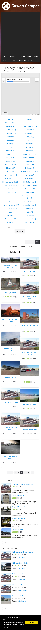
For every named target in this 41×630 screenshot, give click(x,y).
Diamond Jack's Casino (10, 402)
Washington (23, 557)
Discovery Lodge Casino (29, 430)
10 (28, 472)
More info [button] (6, 627)
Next (5, 542)
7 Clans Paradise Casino (20, 585)
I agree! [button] (31, 622)
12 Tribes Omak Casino (20, 563)
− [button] (3, 82)
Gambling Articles (25, 60)
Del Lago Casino (10, 293)
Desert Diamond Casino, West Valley (30, 353)
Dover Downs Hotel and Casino (10, 457)
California (22, 601)
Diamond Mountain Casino (10, 428)
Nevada (22, 579)
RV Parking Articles (9, 60)
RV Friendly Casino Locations (27, 56)
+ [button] (3, 79)
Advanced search (21, 235)
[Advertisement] (20, 33)
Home (12, 56)
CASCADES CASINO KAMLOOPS (23, 484)
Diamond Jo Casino (29, 404)
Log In (5, 56)
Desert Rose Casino (29, 378)
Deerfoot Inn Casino (29, 271)
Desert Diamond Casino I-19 (29, 326)
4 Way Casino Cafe (18, 574)
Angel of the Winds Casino (21, 507)
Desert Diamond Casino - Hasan (10, 320)
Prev (3, 542)
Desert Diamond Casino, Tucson (11, 349)
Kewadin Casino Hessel (20, 518)
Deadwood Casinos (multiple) (10, 266)
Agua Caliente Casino (19, 596)
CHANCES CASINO (18, 495)
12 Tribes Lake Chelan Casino (22, 552)
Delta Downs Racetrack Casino (29, 297)
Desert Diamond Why (11, 377)
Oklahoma (23, 590)
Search (19, 231)
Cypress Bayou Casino (20, 529)
